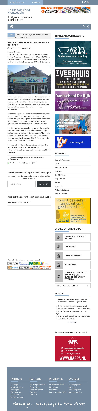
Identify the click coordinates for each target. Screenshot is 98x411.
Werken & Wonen (61, 194)
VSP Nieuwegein (16, 392)
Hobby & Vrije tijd (61, 167)
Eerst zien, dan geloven (66, 319)
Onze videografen (75, 392)
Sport (57, 164)
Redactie (27, 48)
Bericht (26, 163)
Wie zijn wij (72, 387)
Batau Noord (23, 37)
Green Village (34, 387)
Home (18, 35)
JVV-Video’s (15, 395)
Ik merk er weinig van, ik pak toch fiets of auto (74, 316)
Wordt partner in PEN (56, 385)
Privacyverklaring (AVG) (57, 392)
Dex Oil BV (33, 395)
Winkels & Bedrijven (62, 190)
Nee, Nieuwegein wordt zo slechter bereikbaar (74, 309)
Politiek (57, 182)
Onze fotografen (75, 390)
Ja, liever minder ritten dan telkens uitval (72, 306)
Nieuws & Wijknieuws (29, 35)
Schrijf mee (53, 390)
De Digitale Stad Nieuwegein (19, 11)
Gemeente (58, 186)
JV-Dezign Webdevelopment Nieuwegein (17, 387)
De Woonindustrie (17, 397)
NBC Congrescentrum (38, 385)
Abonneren (43, 184)
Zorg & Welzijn (60, 179)
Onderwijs (58, 171)
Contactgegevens (75, 385)
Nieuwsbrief (53, 387)
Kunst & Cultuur (60, 175)
